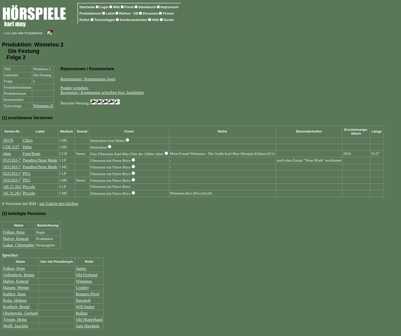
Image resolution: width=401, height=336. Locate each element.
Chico (27, 140)
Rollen (85, 20)
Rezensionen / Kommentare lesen (88, 79)
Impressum (169, 7)
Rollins (81, 313)
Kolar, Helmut (15, 300)
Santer (81, 268)
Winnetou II (43, 106)
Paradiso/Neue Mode (40, 160)
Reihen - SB (129, 13)
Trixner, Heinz (15, 319)
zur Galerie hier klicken (58, 203)
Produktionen (90, 13)
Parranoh (83, 300)
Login (104, 7)
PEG (26, 173)
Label (111, 13)
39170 (8, 140)
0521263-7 (12, 160)
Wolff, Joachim (15, 326)
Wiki (117, 7)
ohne (7, 153)
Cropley (82, 287)
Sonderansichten (134, 20)
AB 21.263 (12, 187)
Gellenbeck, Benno (19, 275)
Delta (27, 147)
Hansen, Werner (16, 287)
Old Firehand (86, 275)
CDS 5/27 (11, 147)
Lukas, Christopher (19, 245)
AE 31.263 (12, 193)
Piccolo (29, 187)
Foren (130, 7)
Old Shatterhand (89, 319)
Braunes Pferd (87, 294)
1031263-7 (12, 167)
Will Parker (85, 307)
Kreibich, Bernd (16, 307)
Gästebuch (147, 7)
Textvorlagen (105, 20)
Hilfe (156, 20)
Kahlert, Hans (14, 294)
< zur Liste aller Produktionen (23, 33)
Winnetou (84, 281)
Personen (151, 13)
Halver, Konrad (15, 238)
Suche (169, 20)
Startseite (87, 7)
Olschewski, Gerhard (20, 313)
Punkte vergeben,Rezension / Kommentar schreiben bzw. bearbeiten (102, 90)
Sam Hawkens (87, 326)
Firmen (168, 13)
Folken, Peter (14, 232)
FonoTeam (31, 153)
